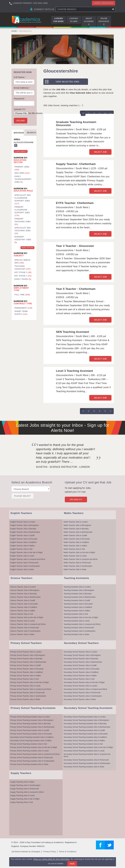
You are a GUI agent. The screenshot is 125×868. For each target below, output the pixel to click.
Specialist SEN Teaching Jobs (23, 230)
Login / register (103, 3)
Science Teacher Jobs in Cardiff (22, 600)
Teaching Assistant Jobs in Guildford (78, 607)
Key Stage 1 (23, 276)
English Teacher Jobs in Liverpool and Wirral (27, 559)
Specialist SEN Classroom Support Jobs (23, 199)
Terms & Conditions (67, 851)
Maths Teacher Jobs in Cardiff (75, 535)
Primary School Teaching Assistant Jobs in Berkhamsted (32, 727)
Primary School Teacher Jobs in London (26, 652)
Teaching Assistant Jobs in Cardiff (77, 600)
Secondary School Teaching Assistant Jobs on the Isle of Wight (88, 747)
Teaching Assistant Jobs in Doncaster (78, 604)
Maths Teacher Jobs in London (76, 522)
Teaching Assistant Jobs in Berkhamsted (79, 597)
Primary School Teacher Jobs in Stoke (25, 699)
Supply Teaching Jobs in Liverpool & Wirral (27, 792)
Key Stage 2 (23, 272)
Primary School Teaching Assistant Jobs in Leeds (29, 751)
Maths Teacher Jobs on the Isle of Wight (79, 552)
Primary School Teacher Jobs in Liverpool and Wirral (30, 689)
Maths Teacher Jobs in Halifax (75, 546)
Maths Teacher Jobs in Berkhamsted (78, 532)
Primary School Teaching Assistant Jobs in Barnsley (30, 723)
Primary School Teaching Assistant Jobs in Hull (28, 744)
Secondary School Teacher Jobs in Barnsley (81, 658)
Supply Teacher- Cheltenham (76, 164)
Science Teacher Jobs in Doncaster (24, 604)
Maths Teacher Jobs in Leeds (75, 556)
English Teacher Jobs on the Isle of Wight (26, 552)
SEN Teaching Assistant (72, 331)
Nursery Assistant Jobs (23, 239)
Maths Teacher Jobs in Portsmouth (77, 562)
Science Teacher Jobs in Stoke (22, 634)
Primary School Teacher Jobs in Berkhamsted (28, 662)
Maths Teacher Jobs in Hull (74, 549)
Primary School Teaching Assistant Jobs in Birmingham (31, 720)
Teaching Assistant (23, 267)
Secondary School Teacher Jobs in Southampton (83, 696)
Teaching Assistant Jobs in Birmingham (79, 590)
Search (31, 132)
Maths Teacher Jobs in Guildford (76, 542)
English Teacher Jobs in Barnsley (23, 529)
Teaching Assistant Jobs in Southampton (79, 631)
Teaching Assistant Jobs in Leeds (77, 621)
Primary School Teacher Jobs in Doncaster (27, 669)
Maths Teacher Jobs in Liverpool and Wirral (80, 559)
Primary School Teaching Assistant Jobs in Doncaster (31, 734)
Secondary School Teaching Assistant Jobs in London (85, 717)
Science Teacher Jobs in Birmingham (24, 590)
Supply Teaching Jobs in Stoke (22, 782)
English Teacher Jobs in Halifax (22, 546)
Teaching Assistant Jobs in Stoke (76, 634)
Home (14, 31)
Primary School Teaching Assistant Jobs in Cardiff (29, 730)
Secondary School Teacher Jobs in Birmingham (82, 655)
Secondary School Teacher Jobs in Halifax (80, 675)
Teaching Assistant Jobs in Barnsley (78, 593)
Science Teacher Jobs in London (23, 587)
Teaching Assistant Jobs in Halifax (77, 610)
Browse (19, 132)
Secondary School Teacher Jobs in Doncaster (81, 669)
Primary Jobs (22, 168)
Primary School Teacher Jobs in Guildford (26, 672)
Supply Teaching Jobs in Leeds (22, 795)
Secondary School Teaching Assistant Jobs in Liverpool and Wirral (87, 755)
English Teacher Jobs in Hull (21, 549)
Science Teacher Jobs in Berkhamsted (25, 597)
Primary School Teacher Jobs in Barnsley (26, 658)
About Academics (89, 21)
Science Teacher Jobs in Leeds (22, 621)
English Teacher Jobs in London (22, 522)
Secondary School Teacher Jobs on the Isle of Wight (84, 682)
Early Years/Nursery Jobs (23, 179)
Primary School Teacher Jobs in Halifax (25, 675)
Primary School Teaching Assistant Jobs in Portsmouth (31, 757)
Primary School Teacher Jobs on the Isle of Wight (29, 682)
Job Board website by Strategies (25, 851)
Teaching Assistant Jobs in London (77, 587)
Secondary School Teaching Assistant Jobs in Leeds (84, 751)
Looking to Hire (73, 19)
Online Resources (104, 21)
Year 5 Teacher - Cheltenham (75, 288)
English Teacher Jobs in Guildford (23, 542)
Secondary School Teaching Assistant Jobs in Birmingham (86, 720)
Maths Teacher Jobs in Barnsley (76, 529)
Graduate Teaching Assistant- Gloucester (76, 123)
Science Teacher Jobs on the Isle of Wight (26, 617)
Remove (15, 145)
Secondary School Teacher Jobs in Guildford (81, 672)
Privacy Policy (49, 851)
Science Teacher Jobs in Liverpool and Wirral (28, 624)
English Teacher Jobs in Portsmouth (24, 562)
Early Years (23, 279)
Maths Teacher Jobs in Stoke (75, 569)
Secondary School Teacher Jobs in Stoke (80, 699)
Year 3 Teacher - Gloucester (75, 245)
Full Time (22, 295)
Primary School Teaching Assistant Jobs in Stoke (29, 764)
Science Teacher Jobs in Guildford (23, 607)
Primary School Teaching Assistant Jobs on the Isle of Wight (33, 747)
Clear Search (21, 151)
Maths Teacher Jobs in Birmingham (77, 525)
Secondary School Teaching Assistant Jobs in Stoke (84, 767)
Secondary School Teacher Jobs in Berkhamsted (83, 662)
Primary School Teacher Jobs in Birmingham (27, 655)
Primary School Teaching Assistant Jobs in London (30, 717)
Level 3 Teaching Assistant (74, 370)
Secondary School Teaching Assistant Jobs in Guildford (31, 737)
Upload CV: (20, 109)
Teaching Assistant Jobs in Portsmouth (79, 627)
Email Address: (22, 88)
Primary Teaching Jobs (23, 221)
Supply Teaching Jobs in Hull (21, 802)
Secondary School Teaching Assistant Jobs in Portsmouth (86, 760)
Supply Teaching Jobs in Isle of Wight (24, 799)
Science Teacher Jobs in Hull (21, 614)
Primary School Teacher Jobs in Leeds (25, 686)
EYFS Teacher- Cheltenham (75, 202)
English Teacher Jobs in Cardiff (22, 535)
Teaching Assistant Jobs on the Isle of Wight (81, 617)
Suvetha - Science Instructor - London (63, 467)
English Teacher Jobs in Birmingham (24, 525)
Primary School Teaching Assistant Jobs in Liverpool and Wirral (34, 754)
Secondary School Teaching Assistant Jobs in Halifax (31, 740)
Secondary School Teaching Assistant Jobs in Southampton (87, 763)
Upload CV (76, 499)
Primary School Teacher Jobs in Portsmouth (27, 692)
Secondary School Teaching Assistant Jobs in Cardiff (84, 730)
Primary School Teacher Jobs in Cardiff (25, 665)
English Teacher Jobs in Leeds (22, 556)
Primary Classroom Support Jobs (22, 211)
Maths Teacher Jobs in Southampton (78, 566)
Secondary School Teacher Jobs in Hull (79, 679)
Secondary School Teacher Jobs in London (80, 652)
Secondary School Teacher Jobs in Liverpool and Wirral (85, 689)
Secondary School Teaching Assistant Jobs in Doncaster (86, 734)
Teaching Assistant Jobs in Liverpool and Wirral (82, 624)
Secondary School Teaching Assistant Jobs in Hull (83, 744)
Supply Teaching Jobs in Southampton (25, 785)
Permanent (23, 308)
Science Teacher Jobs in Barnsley (23, 593)
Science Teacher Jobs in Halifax (22, 610)
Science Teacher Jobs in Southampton (25, 631)
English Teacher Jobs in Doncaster (23, 539)
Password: (20, 98)
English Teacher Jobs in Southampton (25, 566)
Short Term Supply (21, 312)
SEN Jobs (22, 173)
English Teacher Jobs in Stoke (22, 569)
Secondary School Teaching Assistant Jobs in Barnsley (85, 723)
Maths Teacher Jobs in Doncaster (77, 539)
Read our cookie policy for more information (51, 859)
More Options (27, 247)
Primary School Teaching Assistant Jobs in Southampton (32, 761)
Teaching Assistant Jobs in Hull (76, 614)
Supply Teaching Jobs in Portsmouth (24, 789)
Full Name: (20, 77)
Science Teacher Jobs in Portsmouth (24, 627)
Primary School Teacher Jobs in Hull (24, 679)
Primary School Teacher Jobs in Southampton (28, 696)
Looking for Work (58, 19)
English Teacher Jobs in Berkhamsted (25, 532)
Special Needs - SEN (23, 261)
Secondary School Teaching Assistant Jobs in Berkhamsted (87, 727)
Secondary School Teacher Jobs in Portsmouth (82, 692)
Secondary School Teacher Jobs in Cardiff (80, 665)
